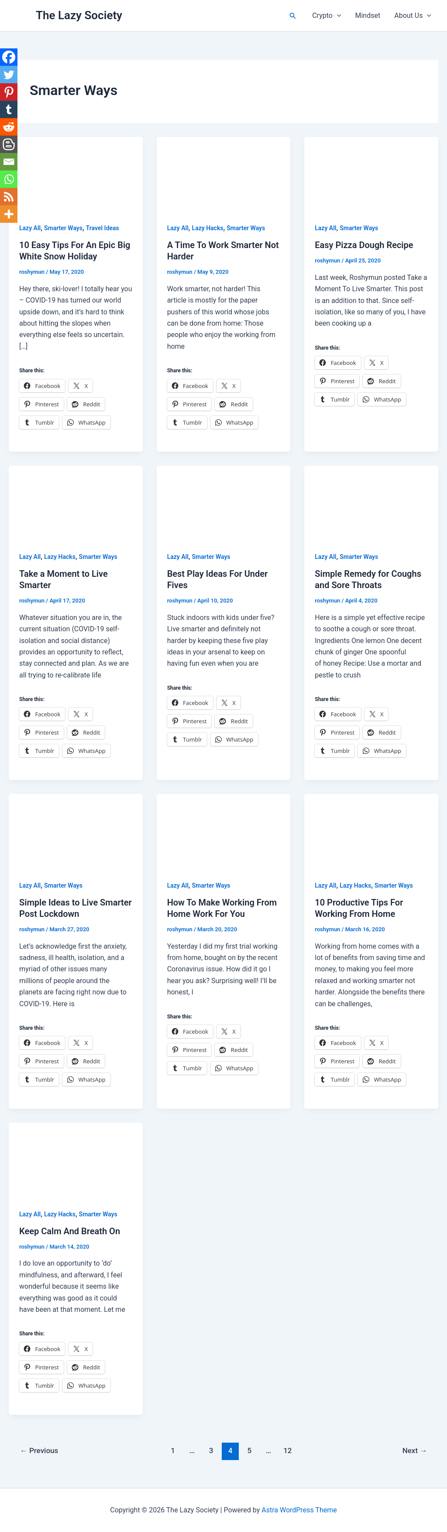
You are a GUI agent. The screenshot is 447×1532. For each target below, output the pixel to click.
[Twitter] (8, 74)
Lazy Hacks (208, 228)
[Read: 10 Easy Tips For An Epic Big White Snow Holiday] (76, 174)
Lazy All (30, 228)
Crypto (326, 16)
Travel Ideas (102, 228)
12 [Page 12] (287, 1450)
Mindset (368, 15)
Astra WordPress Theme (299, 1510)
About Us (412, 16)
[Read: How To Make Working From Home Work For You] (224, 831)
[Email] (8, 161)
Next (414, 1450)
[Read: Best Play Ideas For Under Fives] (224, 502)
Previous (39, 1450)
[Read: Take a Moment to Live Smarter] (76, 502)
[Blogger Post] (8, 144)
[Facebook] (8, 57)
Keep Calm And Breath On (69, 1231)
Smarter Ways (63, 228)
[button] (292, 16)
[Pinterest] (8, 92)
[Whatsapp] (8, 179)
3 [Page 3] (211, 1450)
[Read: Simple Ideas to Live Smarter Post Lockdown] (76, 831)
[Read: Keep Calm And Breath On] (76, 1160)
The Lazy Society (79, 15)
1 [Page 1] (173, 1450)
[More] (8, 214)
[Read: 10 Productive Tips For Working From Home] (371, 831)
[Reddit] (8, 127)
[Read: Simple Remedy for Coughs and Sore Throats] (371, 502)
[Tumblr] (8, 109)
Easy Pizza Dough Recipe (364, 245)
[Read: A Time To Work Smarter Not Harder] (224, 174)
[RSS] (8, 196)
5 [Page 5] (249, 1450)
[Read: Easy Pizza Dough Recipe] (371, 174)
